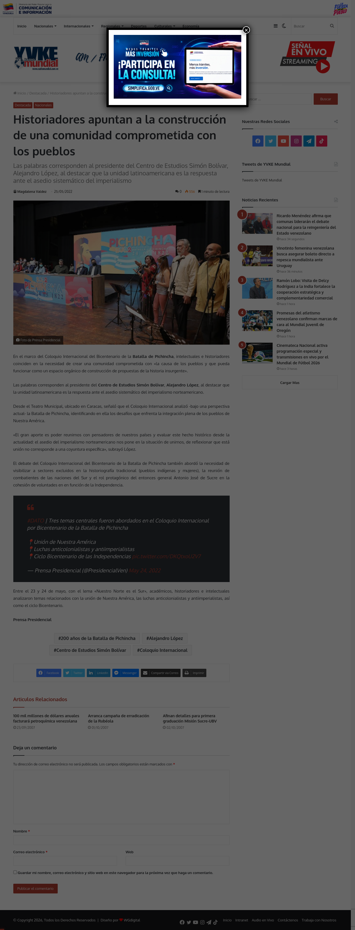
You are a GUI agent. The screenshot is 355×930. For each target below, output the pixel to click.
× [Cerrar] (246, 30)
